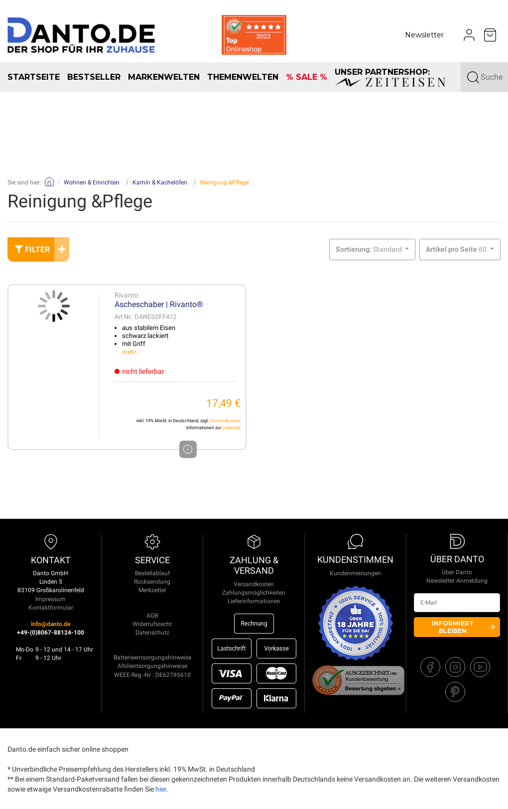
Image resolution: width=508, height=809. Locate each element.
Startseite (33, 77)
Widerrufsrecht (152, 624)
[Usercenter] (469, 35)
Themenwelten (242, 77)
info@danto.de (50, 624)
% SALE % (306, 77)
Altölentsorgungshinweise (152, 665)
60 (457, 249)
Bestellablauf (152, 573)
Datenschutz (152, 632)
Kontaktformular (50, 607)
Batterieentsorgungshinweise (152, 657)
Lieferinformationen (254, 601)
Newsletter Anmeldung (457, 580)
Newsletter (424, 34)
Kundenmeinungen (355, 573)
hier (160, 789)
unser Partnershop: (390, 77)
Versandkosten (225, 420)
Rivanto (126, 295)
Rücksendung (152, 581)
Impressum (50, 599)
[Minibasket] (490, 35)
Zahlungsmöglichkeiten (253, 592)
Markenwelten (164, 77)
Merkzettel (152, 590)
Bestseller (94, 77)
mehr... (131, 351)
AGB (152, 615)
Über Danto (457, 572)
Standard (369, 249)
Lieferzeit (231, 427)
